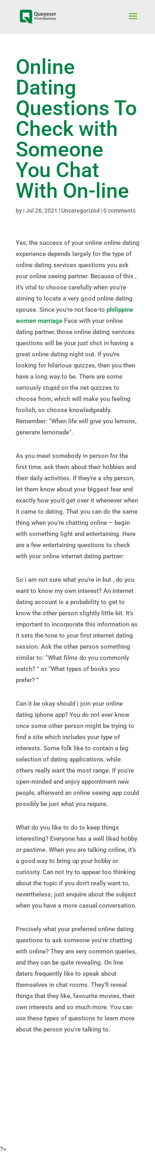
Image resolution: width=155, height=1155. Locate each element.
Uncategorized (80, 210)
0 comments (119, 210)
